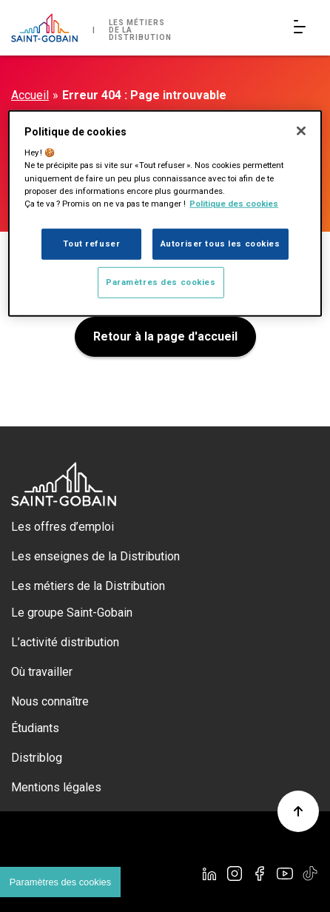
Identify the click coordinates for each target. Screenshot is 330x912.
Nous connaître (50, 701)
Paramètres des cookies (161, 281)
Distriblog (36, 758)
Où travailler (42, 672)
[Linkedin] (209, 873)
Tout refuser (91, 243)
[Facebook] (260, 873)
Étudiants (35, 728)
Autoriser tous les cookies (220, 243)
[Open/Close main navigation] (302, 27)
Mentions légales (56, 787)
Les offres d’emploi (62, 527)
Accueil (30, 95)
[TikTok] (310, 873)
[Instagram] (234, 873)
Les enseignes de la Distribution (95, 556)
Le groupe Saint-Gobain (71, 613)
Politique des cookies (233, 203)
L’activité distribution (65, 642)
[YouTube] (285, 873)
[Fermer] (301, 131)
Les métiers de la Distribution (88, 586)
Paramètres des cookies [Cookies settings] (60, 882)
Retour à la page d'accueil (165, 336)
